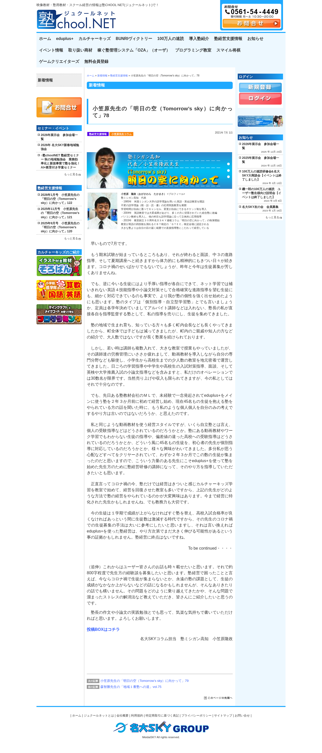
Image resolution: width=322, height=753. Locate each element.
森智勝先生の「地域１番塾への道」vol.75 (131, 687)
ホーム (45, 38)
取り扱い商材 (80, 50)
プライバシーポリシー (196, 715)
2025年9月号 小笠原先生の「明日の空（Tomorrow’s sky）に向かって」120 (60, 227)
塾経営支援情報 (228, 38)
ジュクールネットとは (99, 715)
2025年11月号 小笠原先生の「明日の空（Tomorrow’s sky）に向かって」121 (60, 213)
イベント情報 (51, 50)
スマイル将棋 (228, 50)
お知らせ (255, 38)
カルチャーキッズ (94, 38)
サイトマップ (223, 715)
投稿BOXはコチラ (103, 629)
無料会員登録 (96, 61)
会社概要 (122, 715)
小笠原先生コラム (121, 134)
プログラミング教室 (193, 50)
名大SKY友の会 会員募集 (260, 207)
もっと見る (71, 174)
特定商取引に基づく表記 (162, 715)
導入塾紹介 (199, 38)
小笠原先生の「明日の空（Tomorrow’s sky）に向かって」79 (144, 681)
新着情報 (102, 75)
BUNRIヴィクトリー (134, 38)
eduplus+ (64, 38)
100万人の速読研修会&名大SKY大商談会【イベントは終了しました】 (261, 175)
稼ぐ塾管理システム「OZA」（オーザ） (133, 50)
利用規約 (137, 715)
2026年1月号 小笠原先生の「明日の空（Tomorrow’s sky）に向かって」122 (60, 199)
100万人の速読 (170, 38)
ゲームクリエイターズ (59, 61)
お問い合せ (242, 715)
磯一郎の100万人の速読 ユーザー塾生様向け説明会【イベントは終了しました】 (261, 193)
